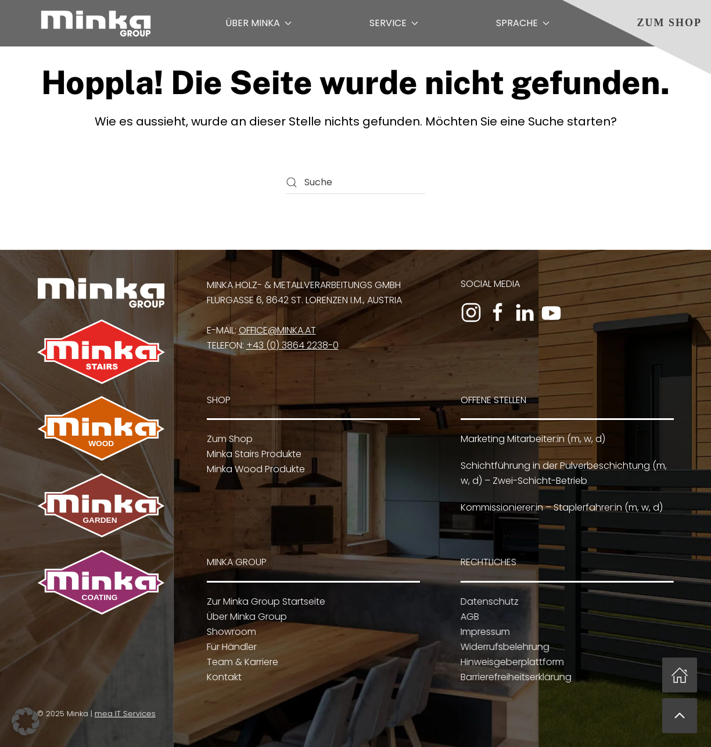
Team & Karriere (240, 662)
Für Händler (229, 646)
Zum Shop (669, 22)
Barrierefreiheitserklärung (513, 677)
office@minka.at (277, 330)
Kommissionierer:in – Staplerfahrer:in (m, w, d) (560, 507)
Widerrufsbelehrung (502, 646)
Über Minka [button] (258, 23)
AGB (467, 616)
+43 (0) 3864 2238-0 (292, 345)
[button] (679, 715)
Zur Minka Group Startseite (263, 601)
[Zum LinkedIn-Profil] (524, 312)
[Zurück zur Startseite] (96, 23)
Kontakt (221, 677)
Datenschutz (487, 601)
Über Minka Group (244, 616)
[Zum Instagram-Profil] (471, 312)
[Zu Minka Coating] (99, 581)
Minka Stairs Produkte (251, 454)
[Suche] (355, 182)
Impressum (482, 631)
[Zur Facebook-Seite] (497, 312)
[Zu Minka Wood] (101, 427)
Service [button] (393, 23)
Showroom (229, 631)
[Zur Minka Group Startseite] (101, 292)
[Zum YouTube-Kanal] (551, 312)
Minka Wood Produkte (253, 469)
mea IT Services (122, 713)
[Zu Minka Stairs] (101, 351)
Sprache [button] (523, 23)
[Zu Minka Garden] (99, 505)
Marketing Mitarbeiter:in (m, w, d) (531, 439)
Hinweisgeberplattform (509, 662)
